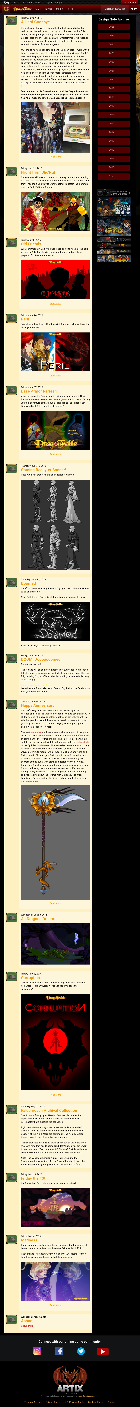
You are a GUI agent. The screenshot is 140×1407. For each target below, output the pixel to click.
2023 (111, 53)
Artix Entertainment (86, 1396)
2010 (111, 167)
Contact (112, 1402)
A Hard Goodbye (35, 22)
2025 (111, 35)
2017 (111, 106)
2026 (111, 27)
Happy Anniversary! (38, 705)
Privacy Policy (53, 1402)
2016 (111, 114)
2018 (111, 97)
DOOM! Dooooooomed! (41, 659)
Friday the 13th (34, 1178)
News (38, 2)
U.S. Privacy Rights (74, 1402)
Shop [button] (47, 2)
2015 (111, 123)
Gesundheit (27, 1326)
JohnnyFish (83, 742)
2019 (111, 88)
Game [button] (38, 9)
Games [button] (26, 2)
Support (59, 2)
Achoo (26, 1321)
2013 (111, 141)
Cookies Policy (95, 1402)
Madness (29, 1240)
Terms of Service (33, 1402)
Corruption (30, 977)
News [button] (48, 9)
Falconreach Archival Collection (49, 1110)
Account (115, 9)
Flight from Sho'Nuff (39, 172)
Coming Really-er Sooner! (43, 470)
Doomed (28, 583)
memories (36, 732)
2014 (111, 132)
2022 (111, 62)
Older (111, 176)
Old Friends (31, 244)
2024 (111, 44)
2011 (111, 158)
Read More (55, 156)
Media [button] (60, 9)
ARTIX (17, 2)
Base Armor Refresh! (39, 391)
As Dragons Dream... (39, 918)
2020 (111, 79)
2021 (111, 70)
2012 (111, 149)
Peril (25, 319)
